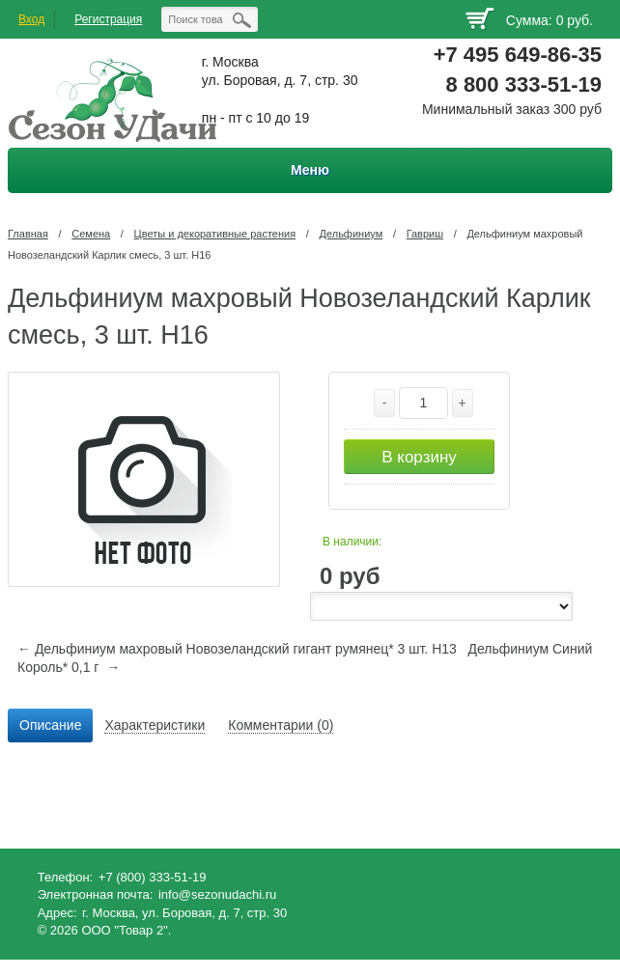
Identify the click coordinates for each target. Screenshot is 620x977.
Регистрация (108, 19)
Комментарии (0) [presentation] (280, 725)
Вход (31, 19)
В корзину (419, 457)
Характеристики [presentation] (154, 725)
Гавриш (425, 233)
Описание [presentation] (50, 725)
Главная (28, 233)
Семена (90, 233)
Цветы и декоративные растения (215, 233)
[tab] (50, 726)
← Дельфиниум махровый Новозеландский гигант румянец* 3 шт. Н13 (237, 648)
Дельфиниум (351, 233)
